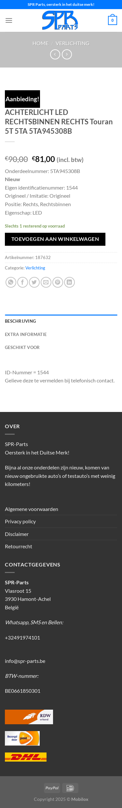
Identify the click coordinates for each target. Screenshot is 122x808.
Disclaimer (17, 534)
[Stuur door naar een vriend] (46, 282)
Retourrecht (18, 546)
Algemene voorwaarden (31, 509)
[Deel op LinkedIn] (69, 282)
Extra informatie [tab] (26, 334)
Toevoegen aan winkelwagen (55, 239)
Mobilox (79, 799)
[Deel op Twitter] (34, 282)
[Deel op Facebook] (22, 282)
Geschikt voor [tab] (22, 347)
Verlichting (72, 43)
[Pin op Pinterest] (57, 282)
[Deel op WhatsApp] (11, 282)
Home (40, 43)
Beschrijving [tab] (20, 321)
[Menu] (9, 20)
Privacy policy (20, 521)
